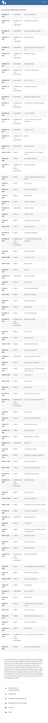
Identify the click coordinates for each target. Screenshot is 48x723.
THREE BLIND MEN (29, 146)
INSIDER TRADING (29, 64)
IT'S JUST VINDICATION (30, 313)
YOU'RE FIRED (28, 282)
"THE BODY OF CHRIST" (30, 449)
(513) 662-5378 (12, 694)
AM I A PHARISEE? (28, 337)
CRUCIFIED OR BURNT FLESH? (32, 646)
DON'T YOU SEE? (28, 80)
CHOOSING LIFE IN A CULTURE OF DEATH (35, 504)
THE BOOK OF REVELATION (31, 20)
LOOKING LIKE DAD (29, 548)
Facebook (11, 707)
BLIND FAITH (27, 443)
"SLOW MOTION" (28, 214)
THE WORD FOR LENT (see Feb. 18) (33, 616)
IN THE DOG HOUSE (29, 226)
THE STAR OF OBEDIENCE (31, 232)
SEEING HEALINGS (29, 37)
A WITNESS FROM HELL (30, 300)
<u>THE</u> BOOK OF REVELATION (33, 399)
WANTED (26, 136)
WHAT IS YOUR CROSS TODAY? (32, 467)
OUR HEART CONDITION (30, 189)
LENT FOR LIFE (28, 381)
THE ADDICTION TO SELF (30, 424)
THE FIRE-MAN (28, 597)
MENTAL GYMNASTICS (30, 14)
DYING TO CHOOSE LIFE (30, 622)
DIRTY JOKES (27, 331)
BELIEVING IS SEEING (29, 53)
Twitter (10, 712)
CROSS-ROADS (28, 307)
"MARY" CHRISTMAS (29, 201)
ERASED (26, 269)
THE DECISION (28, 195)
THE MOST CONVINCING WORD (32, 418)
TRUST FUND (27, 375)
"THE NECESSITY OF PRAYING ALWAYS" (34, 103)
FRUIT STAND (27, 183)
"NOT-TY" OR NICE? (29, 609)
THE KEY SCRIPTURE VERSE (31, 572)
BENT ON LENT (28, 263)
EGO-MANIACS (28, 628)
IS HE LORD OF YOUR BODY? (31, 362)
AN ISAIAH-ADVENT (29, 430)
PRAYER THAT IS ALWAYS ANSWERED (33, 455)
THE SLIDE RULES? (29, 492)
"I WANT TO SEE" (28, 129)
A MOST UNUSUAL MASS (30, 350)
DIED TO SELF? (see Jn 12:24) (31, 393)
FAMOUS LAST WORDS (30, 294)
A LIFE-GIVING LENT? (29, 541)
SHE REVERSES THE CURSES (31, 436)
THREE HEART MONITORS (31, 344)
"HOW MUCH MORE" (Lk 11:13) (32, 220)
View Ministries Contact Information (17, 703)
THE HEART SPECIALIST (30, 461)
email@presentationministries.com (17, 698)
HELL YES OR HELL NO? (30, 498)
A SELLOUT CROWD (29, 113)
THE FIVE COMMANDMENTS (31, 288)
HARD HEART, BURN (29, 535)
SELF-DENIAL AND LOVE (30, 158)
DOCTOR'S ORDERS (29, 251)
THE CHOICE (27, 523)
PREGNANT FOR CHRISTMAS (31, 473)
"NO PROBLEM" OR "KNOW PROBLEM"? (34, 566)
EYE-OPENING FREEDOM (30, 86)
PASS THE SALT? (28, 387)
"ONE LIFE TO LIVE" (29, 257)
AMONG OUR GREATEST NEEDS (32, 31)
